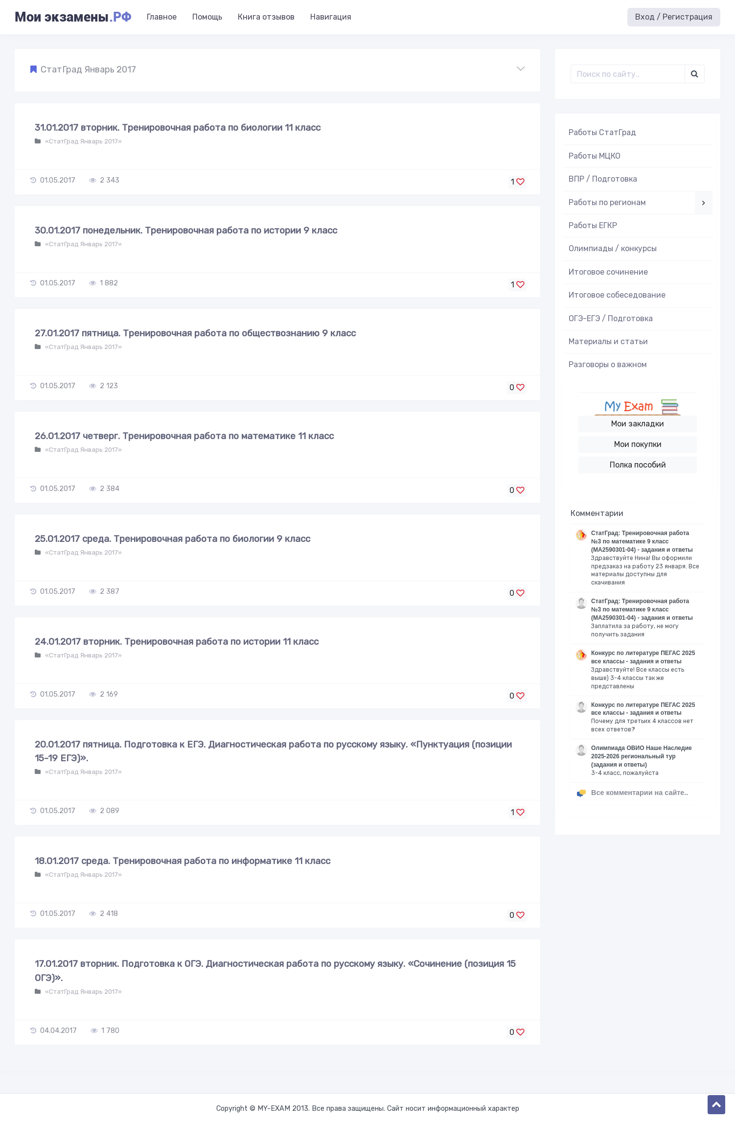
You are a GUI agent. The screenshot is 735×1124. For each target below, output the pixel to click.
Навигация (330, 17)
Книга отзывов (266, 17)
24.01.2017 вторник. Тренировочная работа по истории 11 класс (177, 641)
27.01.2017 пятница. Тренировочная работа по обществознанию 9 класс (195, 333)
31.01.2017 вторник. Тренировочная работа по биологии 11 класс (178, 127)
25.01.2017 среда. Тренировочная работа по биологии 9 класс (172, 538)
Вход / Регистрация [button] (673, 17)
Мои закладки (637, 423)
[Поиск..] (628, 74)
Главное (162, 17)
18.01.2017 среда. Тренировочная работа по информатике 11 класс (182, 860)
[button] (277, 70)
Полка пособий (638, 464)
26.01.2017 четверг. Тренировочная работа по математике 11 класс (184, 436)
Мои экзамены (73, 17)
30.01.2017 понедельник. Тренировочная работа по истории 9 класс (186, 230)
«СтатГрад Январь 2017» (83, 141)
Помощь (207, 17)
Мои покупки (638, 444)
